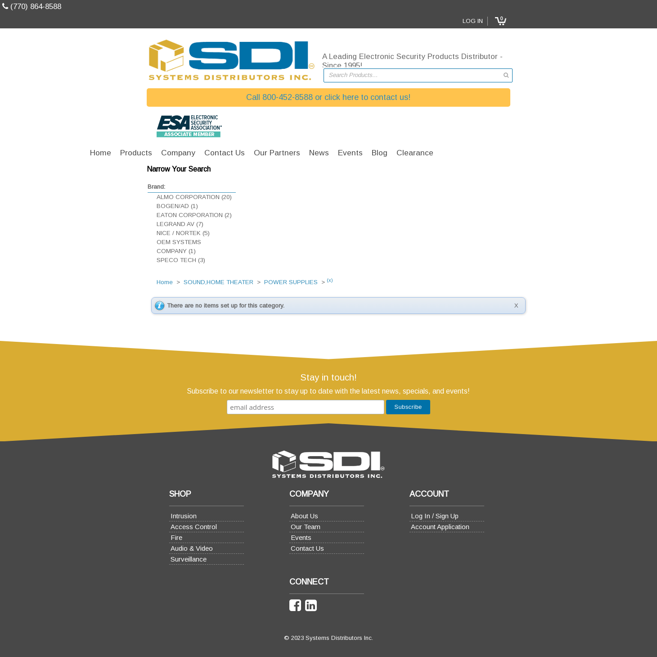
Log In (534, 21)
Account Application (465, 526)
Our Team (291, 526)
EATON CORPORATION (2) (133, 215)
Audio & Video (137, 548)
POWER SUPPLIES (312, 170)
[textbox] (413, 75)
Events (286, 537)
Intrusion (129, 516)
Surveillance (134, 559)
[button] (561, 21)
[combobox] (418, 75)
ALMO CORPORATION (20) (133, 197)
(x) (351, 168)
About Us (289, 516)
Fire (121, 537)
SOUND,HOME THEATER (240, 170)
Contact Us (292, 548)
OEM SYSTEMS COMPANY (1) (117, 246)
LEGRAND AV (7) (118, 224)
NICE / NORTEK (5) (121, 233)
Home (186, 170)
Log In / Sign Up (460, 516)
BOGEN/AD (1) (116, 206)
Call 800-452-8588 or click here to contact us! (329, 97)
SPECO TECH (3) (119, 260)
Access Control (139, 526)
